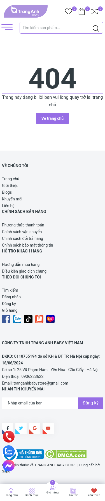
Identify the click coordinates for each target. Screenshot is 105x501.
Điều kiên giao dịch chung (24, 271)
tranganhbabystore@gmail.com (41, 383)
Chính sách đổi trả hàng (22, 238)
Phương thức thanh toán (23, 225)
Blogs (7, 192)
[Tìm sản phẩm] (61, 27)
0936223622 (33, 376)
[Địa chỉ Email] (52, 403)
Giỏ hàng (9, 310)
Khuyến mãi (12, 199)
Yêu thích (94, 495)
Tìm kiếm (10, 290)
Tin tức (73, 495)
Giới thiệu (10, 185)
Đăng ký (9, 303)
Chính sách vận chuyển (22, 232)
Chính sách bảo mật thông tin (27, 245)
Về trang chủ (52, 118)
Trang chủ (10, 179)
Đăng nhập (11, 297)
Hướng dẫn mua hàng (20, 264)
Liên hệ (8, 205)
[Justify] (96, 27)
